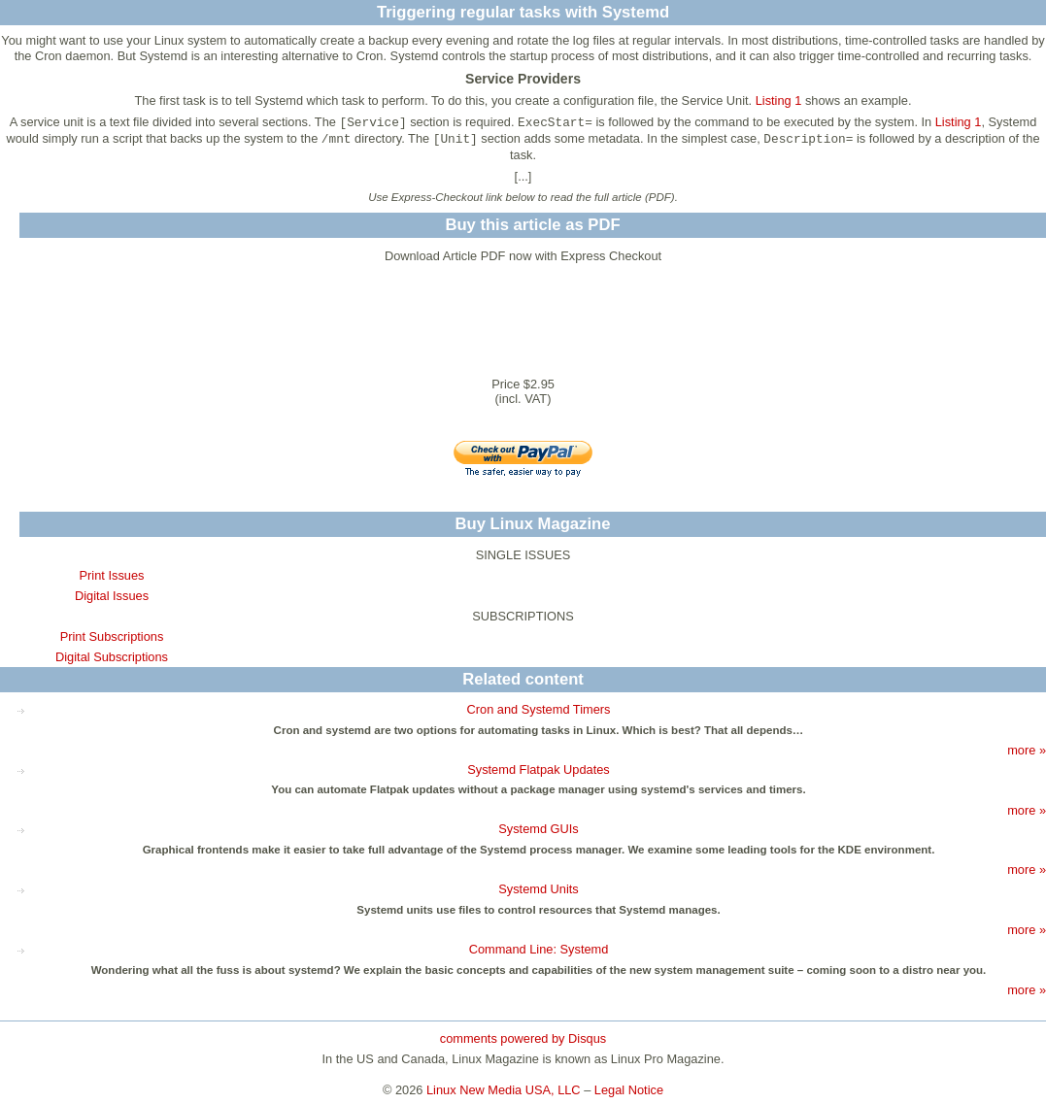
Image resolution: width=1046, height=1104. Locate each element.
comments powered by (523, 1038)
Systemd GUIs (538, 828)
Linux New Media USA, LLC (503, 1090)
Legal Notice (628, 1090)
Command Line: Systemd (539, 949)
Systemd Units (538, 889)
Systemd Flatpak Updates (538, 769)
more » (1026, 750)
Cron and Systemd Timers (539, 709)
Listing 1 (779, 100)
